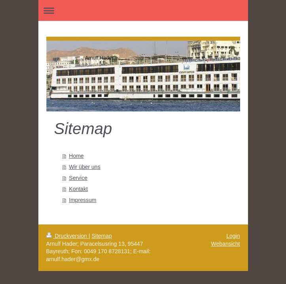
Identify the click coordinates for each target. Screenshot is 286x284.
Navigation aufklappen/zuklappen (143, 10)
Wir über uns (84, 167)
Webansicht (225, 244)
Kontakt (78, 189)
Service (78, 178)
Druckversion (67, 236)
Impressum (82, 200)
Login (233, 236)
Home (76, 156)
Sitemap (102, 236)
